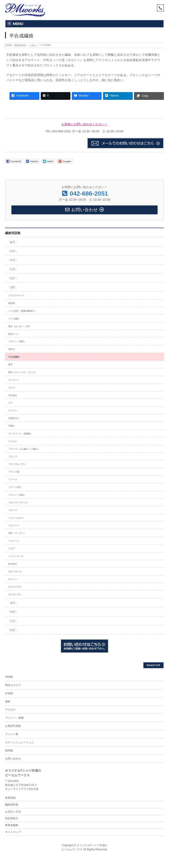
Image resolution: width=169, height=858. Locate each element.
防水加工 (12, 564)
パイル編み (13, 318)
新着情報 (10, 797)
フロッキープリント (18, 502)
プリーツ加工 (15, 487)
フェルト (12, 441)
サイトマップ (13, 832)
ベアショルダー (16, 518)
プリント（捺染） (17, 495)
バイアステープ (16, 295)
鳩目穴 (11, 349)
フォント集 (11, 734)
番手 (10, 364)
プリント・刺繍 (14, 717)
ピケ (10, 403)
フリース (12, 479)
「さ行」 (12, 260)
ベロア (11, 548)
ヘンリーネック (16, 556)
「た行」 (12, 269)
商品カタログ (13, 685)
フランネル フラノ (17, 464)
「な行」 (12, 278)
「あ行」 (12, 242)
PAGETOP (153, 665)
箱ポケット (13, 334)
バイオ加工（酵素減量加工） (22, 311)
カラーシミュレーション (19, 742)
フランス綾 (13, 472)
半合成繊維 (13, 357)
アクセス (10, 709)
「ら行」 (12, 621)
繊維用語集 (12, 233)
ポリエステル (15, 586)
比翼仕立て (13, 418)
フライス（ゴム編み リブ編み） (24, 449)
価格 (7, 701)
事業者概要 (11, 825)
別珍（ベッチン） (17, 533)
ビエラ (11, 387)
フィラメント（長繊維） (20, 433)
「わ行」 (12, 630)
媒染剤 (11, 303)
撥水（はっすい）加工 (19, 326)
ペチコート (13, 525)
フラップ (12, 456)
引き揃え (12, 395)
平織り (11, 426)
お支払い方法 (13, 811)
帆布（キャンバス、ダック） (22, 372)
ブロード (12, 510)
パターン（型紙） (17, 341)
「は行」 (12, 287)
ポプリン (12, 579)
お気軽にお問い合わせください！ (84, 124)
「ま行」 (12, 602)
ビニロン (12, 410)
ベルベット (13, 541)
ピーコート (13, 380)
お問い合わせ (13, 758)
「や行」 (12, 611)
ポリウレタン (15, 594)
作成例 (9, 693)
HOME (9, 676)
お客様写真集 (13, 725)
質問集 (9, 750)
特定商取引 (11, 818)
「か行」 (12, 251)
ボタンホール (15, 571)
